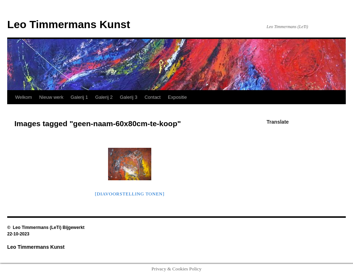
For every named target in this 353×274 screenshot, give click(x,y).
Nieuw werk (51, 97)
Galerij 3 (128, 97)
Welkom (23, 97)
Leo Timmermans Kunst (68, 24)
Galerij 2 (103, 97)
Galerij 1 (79, 97)
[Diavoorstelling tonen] (129, 193)
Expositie (177, 97)
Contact (152, 97)
